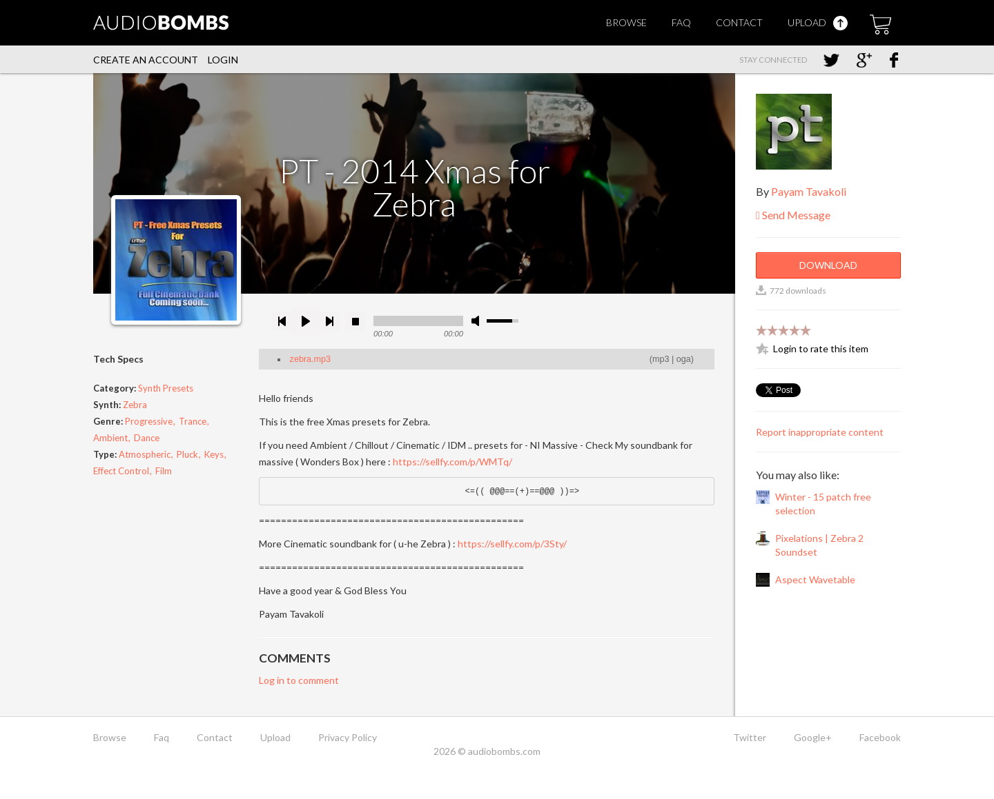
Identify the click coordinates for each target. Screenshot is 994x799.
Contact (739, 22)
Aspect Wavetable (815, 579)
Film (163, 470)
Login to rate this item (820, 348)
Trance (192, 421)
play (306, 321)
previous (282, 321)
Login (223, 59)
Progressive (149, 421)
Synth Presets (165, 388)
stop (355, 321)
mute (477, 321)
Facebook (880, 737)
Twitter (749, 737)
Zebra (135, 404)
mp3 (661, 359)
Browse (626, 22)
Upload (818, 22)
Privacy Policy (347, 737)
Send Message (793, 214)
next (329, 321)
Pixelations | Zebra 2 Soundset (819, 545)
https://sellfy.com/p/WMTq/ (452, 461)
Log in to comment (299, 680)
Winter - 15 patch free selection (823, 503)
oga (683, 359)
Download (828, 265)
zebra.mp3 (310, 359)
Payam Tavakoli (808, 191)
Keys (214, 454)
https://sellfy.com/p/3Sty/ (512, 543)
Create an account (145, 59)
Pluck (187, 454)
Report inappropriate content (820, 432)
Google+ (813, 737)
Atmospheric (144, 454)
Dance (146, 437)
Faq (681, 22)
